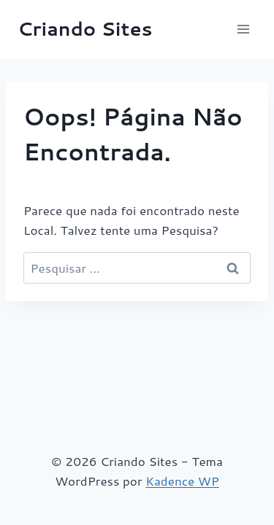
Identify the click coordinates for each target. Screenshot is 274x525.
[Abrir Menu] (242, 29)
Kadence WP (182, 480)
